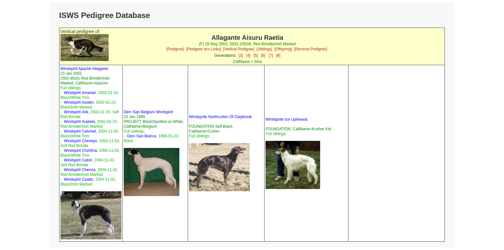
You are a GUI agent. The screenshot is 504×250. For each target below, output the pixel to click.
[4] (248, 55)
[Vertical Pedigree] (238, 49)
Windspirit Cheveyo (80, 141)
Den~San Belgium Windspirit (148, 112)
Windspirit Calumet (80, 131)
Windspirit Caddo (78, 179)
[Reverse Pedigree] (310, 49)
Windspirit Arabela (79, 121)
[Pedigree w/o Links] (203, 49)
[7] (271, 55)
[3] (241, 55)
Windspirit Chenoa (79, 170)
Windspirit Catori (78, 160)
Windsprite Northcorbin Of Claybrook (220, 117)
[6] (263, 55)
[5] (256, 55)
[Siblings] (264, 49)
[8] (278, 55)
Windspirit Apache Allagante (84, 68)
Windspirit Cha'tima (80, 150)
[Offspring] (283, 49)
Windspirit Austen (79, 102)
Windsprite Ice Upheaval (286, 119)
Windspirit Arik (76, 112)
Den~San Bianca (141, 136)
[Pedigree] (175, 49)
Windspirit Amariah (80, 93)
